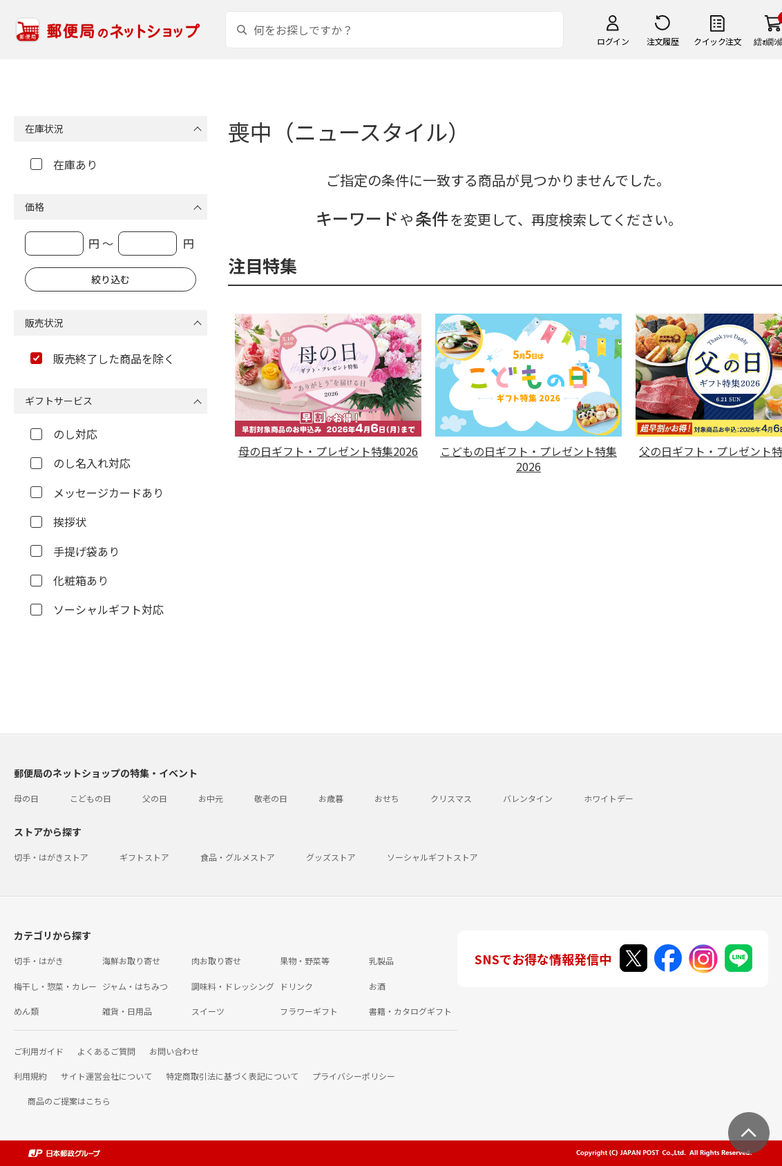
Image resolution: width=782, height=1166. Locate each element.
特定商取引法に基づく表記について (232, 1076)
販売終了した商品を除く (102, 358)
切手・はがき (39, 960)
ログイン (613, 41)
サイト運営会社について (106, 1076)
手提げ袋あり (75, 551)
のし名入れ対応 (80, 463)
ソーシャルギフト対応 (97, 609)
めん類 (26, 1011)
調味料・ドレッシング (232, 986)
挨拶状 (58, 521)
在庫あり (63, 164)
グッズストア (331, 857)
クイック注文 (717, 41)
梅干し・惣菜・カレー (55, 986)
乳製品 (381, 960)
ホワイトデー (608, 798)
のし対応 (63, 434)
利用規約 (30, 1076)
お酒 (377, 986)
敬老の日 (270, 798)
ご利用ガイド (39, 1051)
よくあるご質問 (106, 1051)
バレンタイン (528, 798)
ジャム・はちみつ (135, 986)
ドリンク (296, 986)
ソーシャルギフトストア (432, 857)
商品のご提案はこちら (69, 1101)
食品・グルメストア (237, 857)
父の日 (154, 798)
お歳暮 (330, 798)
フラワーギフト (309, 1011)
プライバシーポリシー (353, 1076)
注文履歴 (662, 41)
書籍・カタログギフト (410, 1011)
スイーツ (208, 1011)
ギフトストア (144, 857)
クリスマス (451, 798)
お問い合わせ (174, 1051)
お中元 (210, 798)
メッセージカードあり (97, 492)
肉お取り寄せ (216, 960)
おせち (386, 798)
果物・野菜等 (305, 960)
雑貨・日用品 (127, 1011)
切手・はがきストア (51, 857)
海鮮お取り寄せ (131, 960)
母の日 (26, 798)
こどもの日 (90, 798)
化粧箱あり (69, 580)
